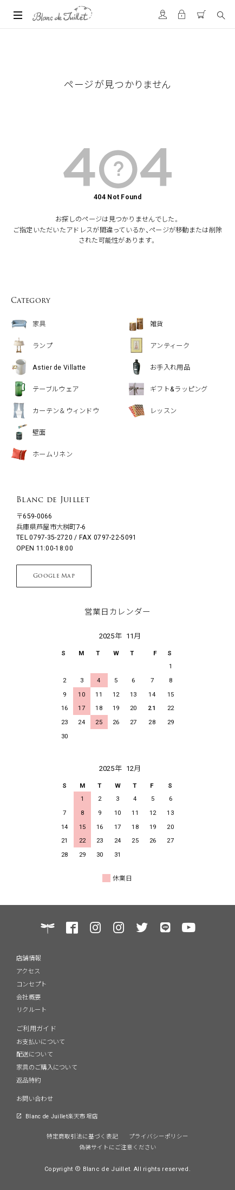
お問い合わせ (34, 1098)
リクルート (31, 1009)
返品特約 (28, 1079)
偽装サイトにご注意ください (117, 1147)
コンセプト (31, 983)
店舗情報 (28, 957)
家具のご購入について (46, 1066)
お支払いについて (40, 1041)
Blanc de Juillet (44, 499)
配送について (34, 1053)
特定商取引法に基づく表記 (82, 1136)
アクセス (28, 970)
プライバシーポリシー (158, 1136)
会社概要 (28, 996)
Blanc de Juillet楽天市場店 (61, 1116)
